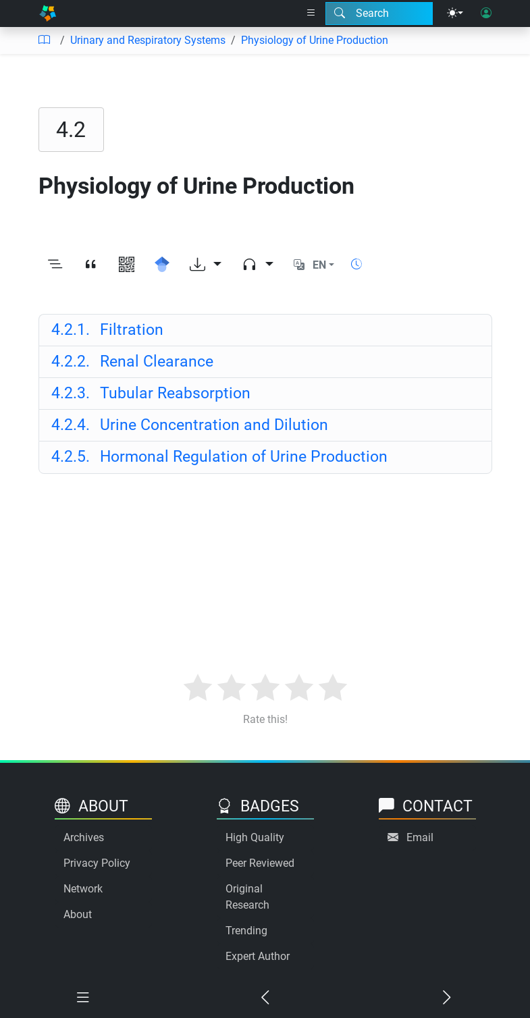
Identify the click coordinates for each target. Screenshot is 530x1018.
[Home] (47, 13)
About (77, 914)
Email (419, 837)
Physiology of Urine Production (314, 40)
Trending (246, 930)
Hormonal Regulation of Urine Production (219, 457)
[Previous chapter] (265, 997)
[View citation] (90, 265)
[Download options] (205, 265)
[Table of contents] (44, 40)
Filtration (107, 330)
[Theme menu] (455, 13)
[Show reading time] (356, 264)
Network (83, 888)
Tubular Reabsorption (150, 393)
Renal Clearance (132, 361)
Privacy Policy (96, 863)
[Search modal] (379, 13)
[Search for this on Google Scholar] (162, 265)
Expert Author (258, 956)
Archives (83, 837)
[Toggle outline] (55, 265)
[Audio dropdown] (257, 265)
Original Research (247, 896)
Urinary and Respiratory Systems (148, 40)
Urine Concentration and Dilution (189, 425)
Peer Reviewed (260, 863)
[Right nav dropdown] (311, 13)
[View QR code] (126, 265)
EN (319, 265)
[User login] (486, 13)
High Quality (255, 837)
